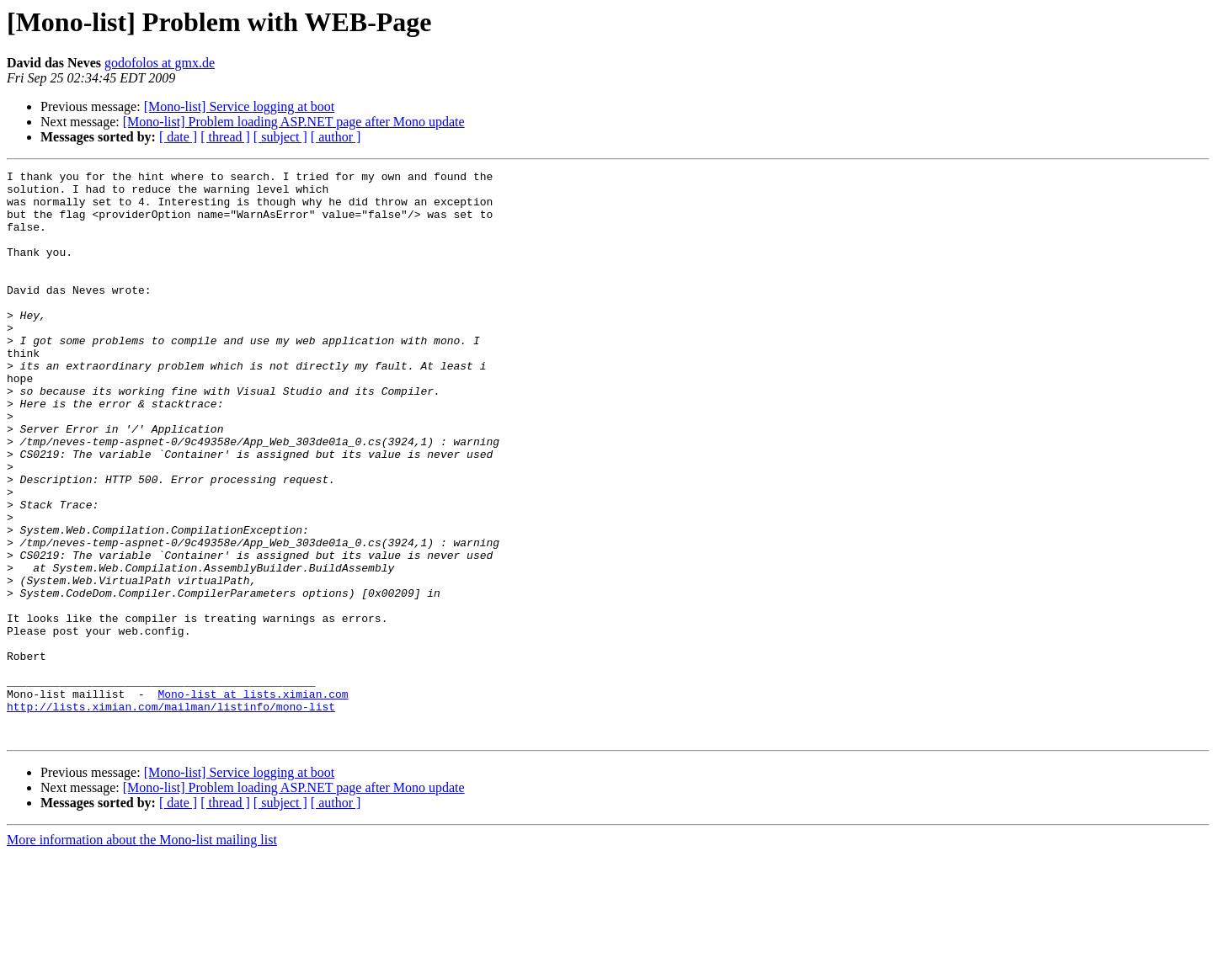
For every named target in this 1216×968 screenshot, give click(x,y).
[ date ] (178, 137)
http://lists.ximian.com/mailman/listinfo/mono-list (171, 814)
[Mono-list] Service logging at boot (239, 106)
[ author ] (336, 137)
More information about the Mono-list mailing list (142, 953)
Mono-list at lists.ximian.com (252, 799)
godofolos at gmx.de (159, 63)
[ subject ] (280, 137)
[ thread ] (225, 137)
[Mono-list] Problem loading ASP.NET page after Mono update (294, 121)
